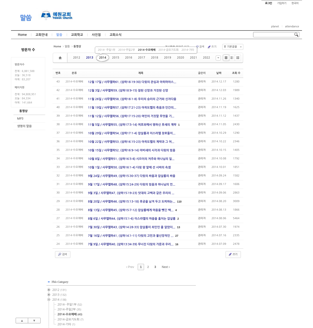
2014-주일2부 (126, 50)
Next (166, 267)
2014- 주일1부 (106, 50)
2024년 (266, 164)
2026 (264, 174)
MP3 (20, 118)
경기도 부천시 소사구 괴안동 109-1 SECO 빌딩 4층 (165, 313)
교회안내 (41, 34)
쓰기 (211, 47)
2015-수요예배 (275, 110)
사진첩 (96, 34)
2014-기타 (187, 50)
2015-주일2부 (275, 105)
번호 (58, 73)
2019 (167, 57)
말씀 (26, 18)
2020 (180, 57)
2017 (141, 57)
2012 (76, 57)
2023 (265, 159)
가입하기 (281, 3)
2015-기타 (272, 120)
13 (178, 227)
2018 (154, 57)
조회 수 (236, 73)
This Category (265, 48)
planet (275, 26)
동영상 (23, 111)
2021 (193, 57)
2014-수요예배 (147, 50)
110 (179, 201)
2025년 (266, 169)
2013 (89, 57)
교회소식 (116, 34)
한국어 (294, 3)
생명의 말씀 (24, 126)
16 (176, 244)
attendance (292, 26)
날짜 (219, 73)
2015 (115, 57)
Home (22, 34)
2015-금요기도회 (276, 115)
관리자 (202, 81)
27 (176, 235)
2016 (128, 57)
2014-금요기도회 (168, 50)
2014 (102, 57)
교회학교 (77, 34)
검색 (199, 47)
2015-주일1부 (275, 100)
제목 (140, 73)
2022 (206, 57)
